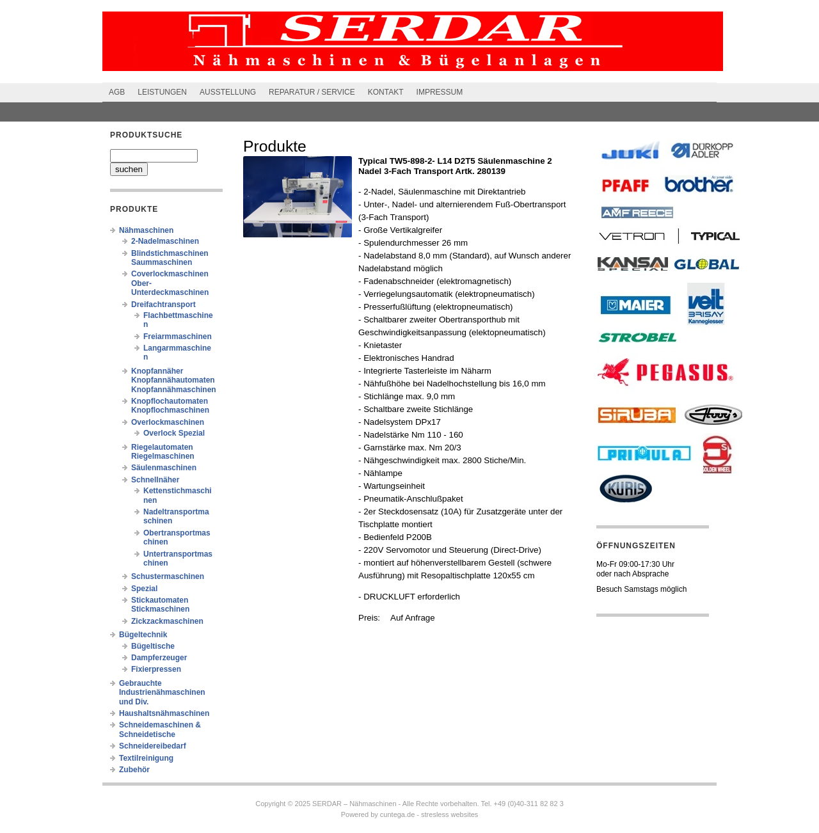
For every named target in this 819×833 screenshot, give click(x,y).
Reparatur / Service (312, 92)
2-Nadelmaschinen (165, 241)
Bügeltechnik (143, 634)
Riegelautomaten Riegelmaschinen (163, 452)
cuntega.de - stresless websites (429, 814)
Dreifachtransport (163, 304)
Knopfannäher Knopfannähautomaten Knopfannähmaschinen (173, 380)
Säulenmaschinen (163, 467)
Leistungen (162, 92)
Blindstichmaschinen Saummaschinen (170, 258)
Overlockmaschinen (167, 422)
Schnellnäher (155, 479)
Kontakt (386, 92)
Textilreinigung (146, 758)
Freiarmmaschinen (177, 336)
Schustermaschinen (167, 576)
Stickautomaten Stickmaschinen (160, 605)
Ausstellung (228, 92)
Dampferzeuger (159, 657)
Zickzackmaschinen (167, 621)
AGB (117, 92)
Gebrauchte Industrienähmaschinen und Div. (162, 692)
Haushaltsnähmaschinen (164, 713)
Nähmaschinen (146, 230)
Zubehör (134, 769)
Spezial (144, 588)
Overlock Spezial (174, 433)
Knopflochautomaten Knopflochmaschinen (170, 406)
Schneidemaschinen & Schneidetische (160, 729)
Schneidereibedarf (152, 746)
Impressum (440, 92)
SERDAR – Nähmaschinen (354, 803)
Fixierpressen (156, 669)
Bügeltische (153, 646)
